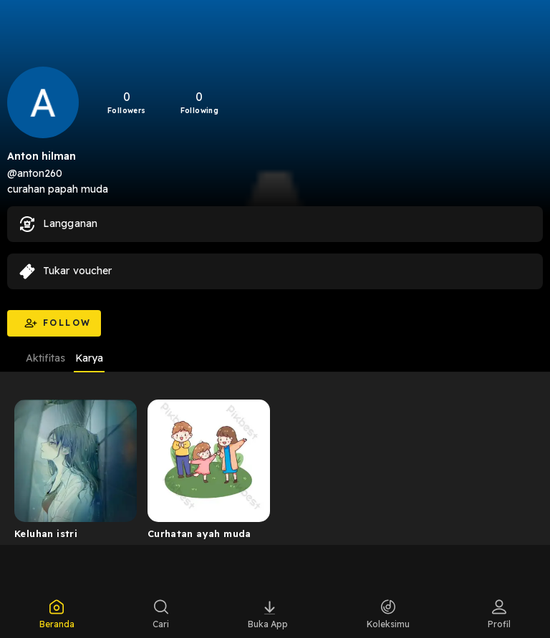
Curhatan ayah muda (199, 533)
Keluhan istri (45, 533)
